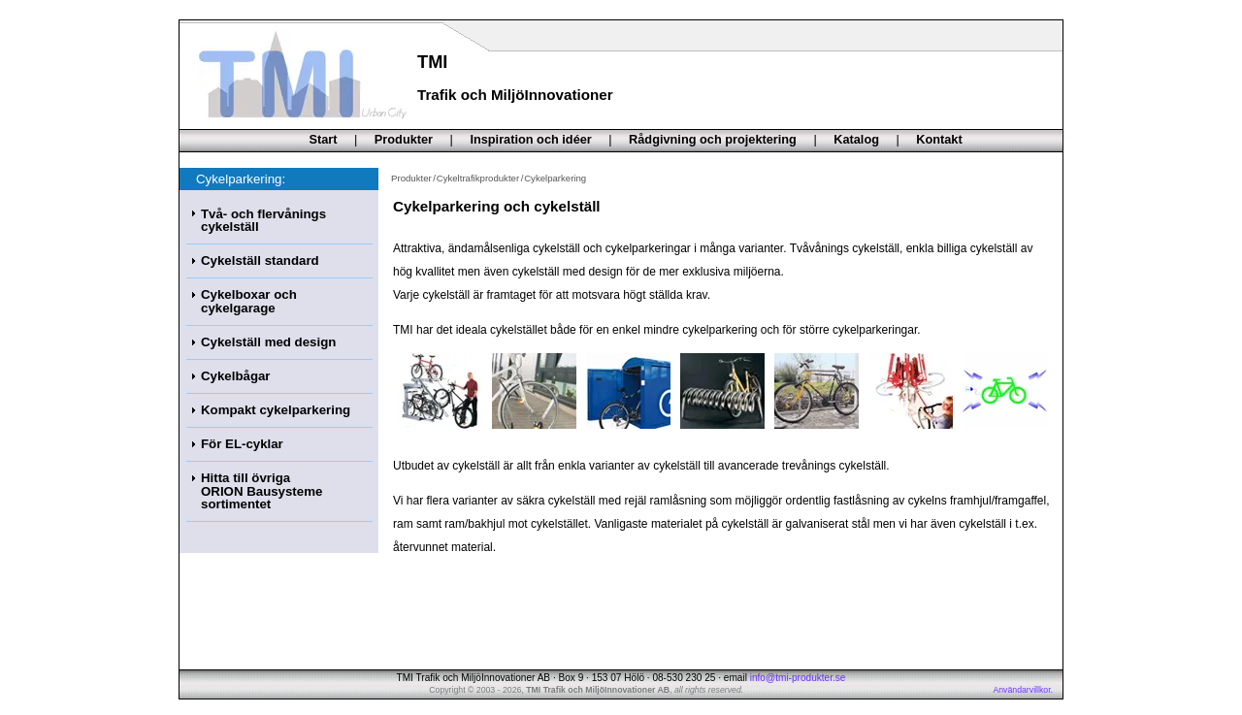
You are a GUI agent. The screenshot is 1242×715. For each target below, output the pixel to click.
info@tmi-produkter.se (798, 677)
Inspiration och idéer (530, 139)
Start (324, 139)
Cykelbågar (236, 376)
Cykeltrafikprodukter (478, 178)
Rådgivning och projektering (713, 139)
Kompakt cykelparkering (275, 410)
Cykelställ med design (268, 342)
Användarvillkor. (1023, 690)
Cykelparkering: (240, 179)
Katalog (856, 139)
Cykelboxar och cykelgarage (249, 300)
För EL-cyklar (242, 444)
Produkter (404, 139)
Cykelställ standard (260, 260)
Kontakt (939, 139)
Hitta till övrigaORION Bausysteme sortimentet (261, 491)
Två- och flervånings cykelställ (263, 220)
